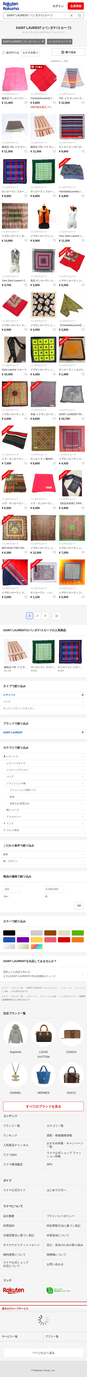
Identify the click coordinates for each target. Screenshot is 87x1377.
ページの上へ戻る (43, 1352)
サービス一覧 (10, 1336)
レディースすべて (45, 763)
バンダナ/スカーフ (59, 41)
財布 (47, 796)
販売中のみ (10, 52)
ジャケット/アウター (45, 770)
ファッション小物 (45, 783)
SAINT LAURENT (43, 732)
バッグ (45, 776)
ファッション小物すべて (47, 790)
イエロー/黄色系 (42, 939)
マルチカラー (42, 946)
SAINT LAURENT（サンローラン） (23, 41)
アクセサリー (45, 816)
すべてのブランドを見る (43, 1106)
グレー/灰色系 (42, 933)
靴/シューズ (45, 810)
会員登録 (75, 6)
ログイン (58, 6)
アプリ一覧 (52, 1336)
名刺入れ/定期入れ (47, 803)
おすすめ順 (30, 52)
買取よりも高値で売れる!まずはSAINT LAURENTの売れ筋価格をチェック (43, 974)
